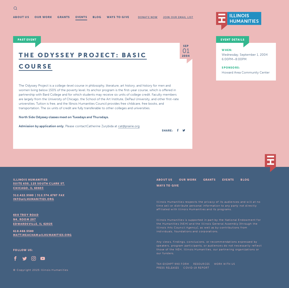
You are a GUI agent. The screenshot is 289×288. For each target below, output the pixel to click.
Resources (201, 264)
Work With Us (224, 264)
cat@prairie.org (129, 126)
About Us (21, 17)
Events (81, 17)
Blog (97, 17)
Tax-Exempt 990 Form (172, 264)
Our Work (43, 17)
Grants (63, 17)
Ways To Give (118, 17)
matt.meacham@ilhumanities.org (42, 235)
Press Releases (167, 267)
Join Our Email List (178, 17)
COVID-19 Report (196, 267)
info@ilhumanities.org (33, 199)
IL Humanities (238, 21)
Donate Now (148, 17)
